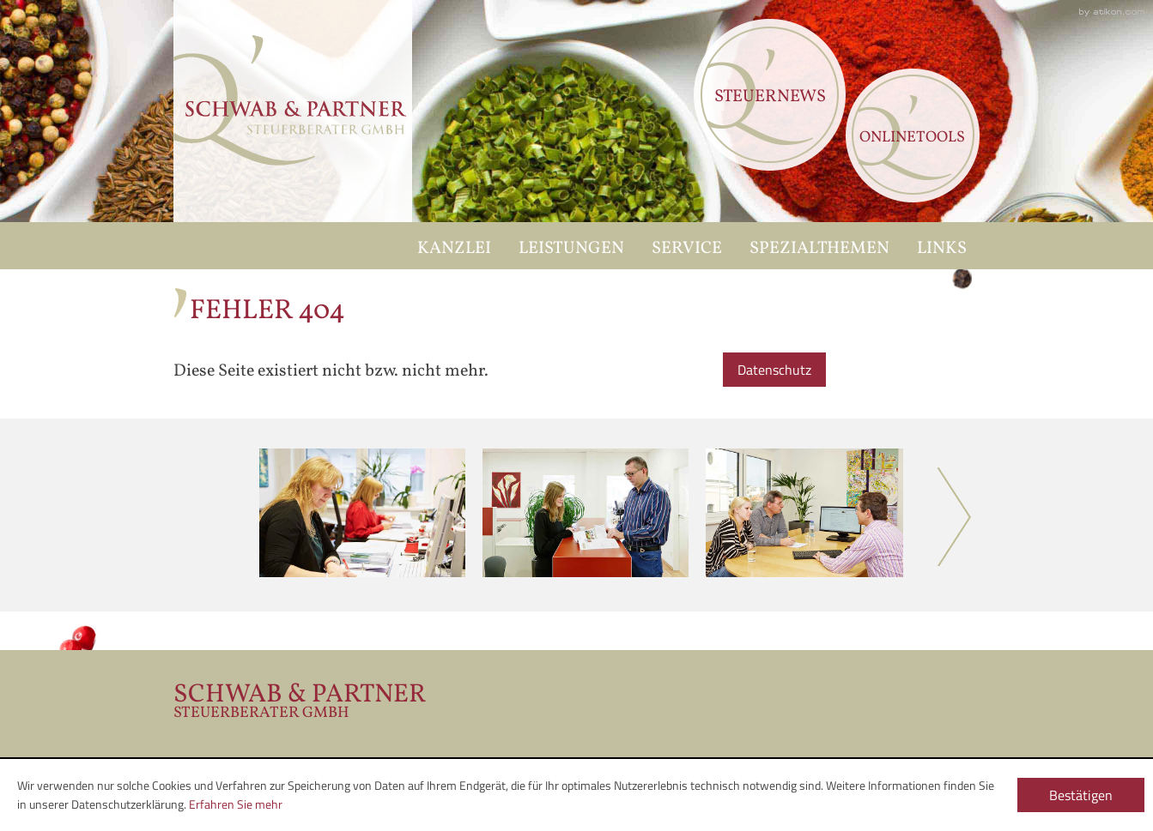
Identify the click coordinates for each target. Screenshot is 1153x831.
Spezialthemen (819, 249)
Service (687, 249)
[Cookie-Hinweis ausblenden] (1080, 795)
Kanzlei (454, 249)
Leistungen (571, 249)
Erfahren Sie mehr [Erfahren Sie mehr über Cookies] (235, 804)
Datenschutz (774, 369)
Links (942, 249)
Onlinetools (912, 137)
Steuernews (770, 97)
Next (955, 516)
